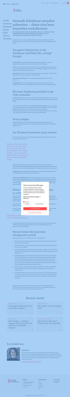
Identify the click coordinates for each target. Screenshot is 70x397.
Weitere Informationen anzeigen (31, 196)
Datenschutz (26, 198)
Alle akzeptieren (35, 208)
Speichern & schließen (35, 212)
